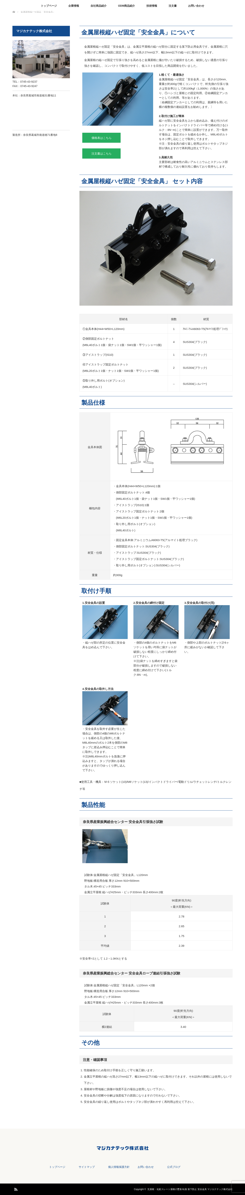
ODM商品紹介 (126, 5)
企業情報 (73, 5)
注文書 (173, 5)
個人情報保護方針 (119, 1166)
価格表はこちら (101, 137)
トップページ (49, 5)
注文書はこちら (101, 153)
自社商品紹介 (99, 5)
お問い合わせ (196, 5)
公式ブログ (173, 1166)
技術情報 (151, 5)
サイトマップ (87, 1166)
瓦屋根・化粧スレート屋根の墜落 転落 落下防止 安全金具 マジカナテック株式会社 (190, 1189)
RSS (15, 1189)
